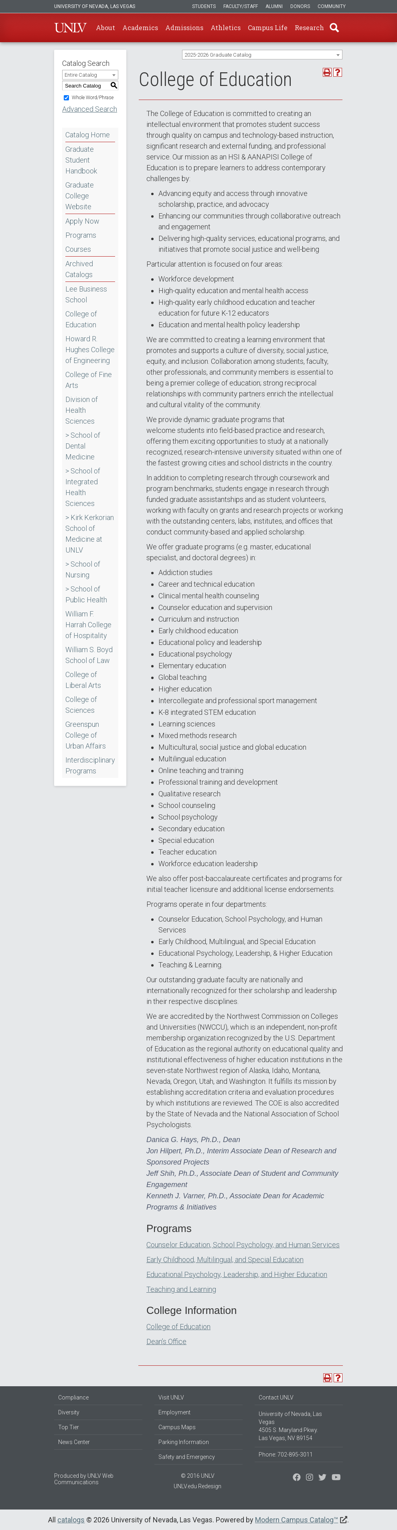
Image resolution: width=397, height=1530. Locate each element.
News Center (74, 1442)
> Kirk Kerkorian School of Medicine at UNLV (89, 533)
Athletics (226, 27)
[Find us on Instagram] (322, 1478)
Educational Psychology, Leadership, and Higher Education (236, 1274)
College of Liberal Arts (83, 680)
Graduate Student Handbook (81, 160)
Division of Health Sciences (81, 410)
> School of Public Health (86, 594)
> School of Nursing (82, 569)
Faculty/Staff (240, 6)
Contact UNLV (276, 1397)
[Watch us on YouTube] (336, 1478)
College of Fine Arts (88, 380)
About (105, 27)
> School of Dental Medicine (82, 446)
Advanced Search (89, 109)
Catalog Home (87, 135)
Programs (80, 235)
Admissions (184, 27)
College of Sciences (81, 704)
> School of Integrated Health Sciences (82, 487)
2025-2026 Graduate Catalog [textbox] (217, 55)
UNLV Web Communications (83, 1479)
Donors (300, 6)
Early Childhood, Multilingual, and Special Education (225, 1259)
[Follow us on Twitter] (309, 1478)
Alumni (274, 6)
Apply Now (82, 221)
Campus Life (268, 27)
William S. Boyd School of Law (89, 655)
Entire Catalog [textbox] (81, 75)
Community (332, 6)
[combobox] (262, 54)
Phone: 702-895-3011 (286, 1454)
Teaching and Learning (181, 1289)
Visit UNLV (171, 1397)
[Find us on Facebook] (297, 1478)
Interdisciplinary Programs (90, 765)
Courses (78, 249)
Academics (140, 27)
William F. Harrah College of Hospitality (88, 625)
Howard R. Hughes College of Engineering (90, 350)
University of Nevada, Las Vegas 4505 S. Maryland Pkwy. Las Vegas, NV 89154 (290, 1426)
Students (204, 6)
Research (309, 27)
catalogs (71, 1520)
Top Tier (68, 1427)
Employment (174, 1412)
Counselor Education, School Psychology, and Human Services (243, 1244)
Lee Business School (86, 294)
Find (334, 27)
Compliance (73, 1397)
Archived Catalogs (79, 269)
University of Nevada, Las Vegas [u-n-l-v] (94, 6)
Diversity (68, 1412)
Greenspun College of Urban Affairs (85, 735)
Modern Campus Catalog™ (296, 1520)
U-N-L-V (70, 27)
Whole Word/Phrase (92, 97)
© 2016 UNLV (198, 1476)
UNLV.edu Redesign (197, 1486)
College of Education (81, 319)
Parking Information (183, 1442)
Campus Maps (177, 1427)
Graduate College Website (79, 196)
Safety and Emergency (186, 1457)
